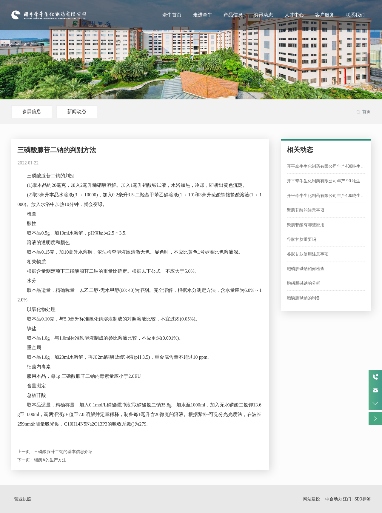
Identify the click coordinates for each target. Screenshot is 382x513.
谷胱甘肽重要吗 (301, 239)
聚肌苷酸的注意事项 (305, 210)
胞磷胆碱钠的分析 (303, 283)
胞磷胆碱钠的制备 (303, 297)
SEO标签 (363, 499)
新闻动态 (76, 111)
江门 (347, 499)
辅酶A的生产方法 (50, 459)
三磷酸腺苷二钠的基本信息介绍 (63, 451)
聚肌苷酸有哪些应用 (305, 224)
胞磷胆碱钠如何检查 (305, 268)
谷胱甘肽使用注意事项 (308, 254)
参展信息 (31, 111)
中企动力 (333, 499)
